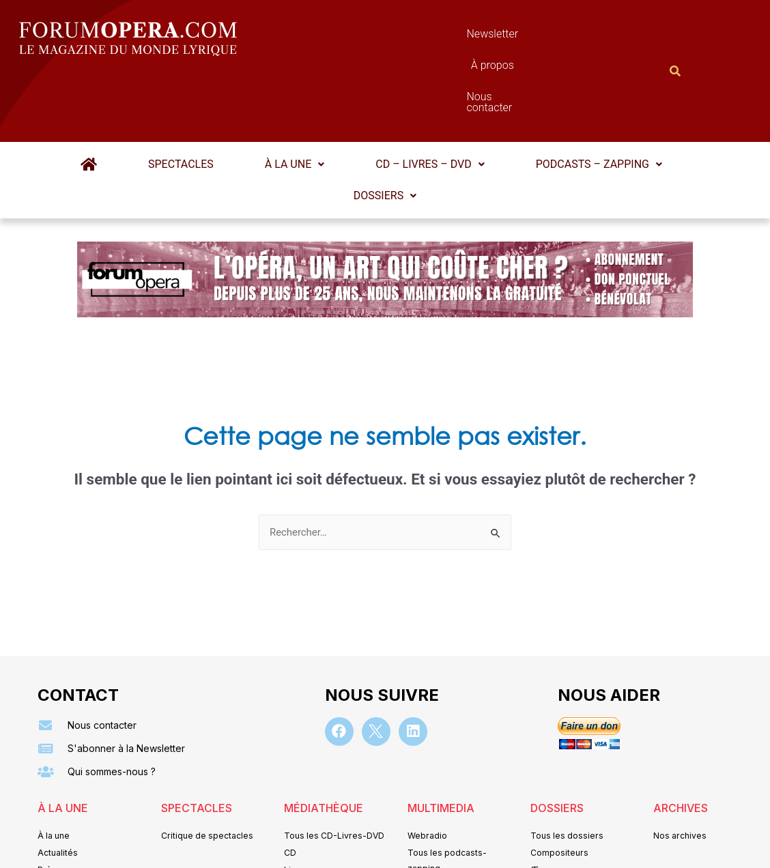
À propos (445, 37)
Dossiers (385, 128)
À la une (294, 97)
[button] (294, 97)
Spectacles (190, 97)
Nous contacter (538, 37)
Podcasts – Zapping (581, 97)
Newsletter (364, 37)
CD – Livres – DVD (421, 97)
